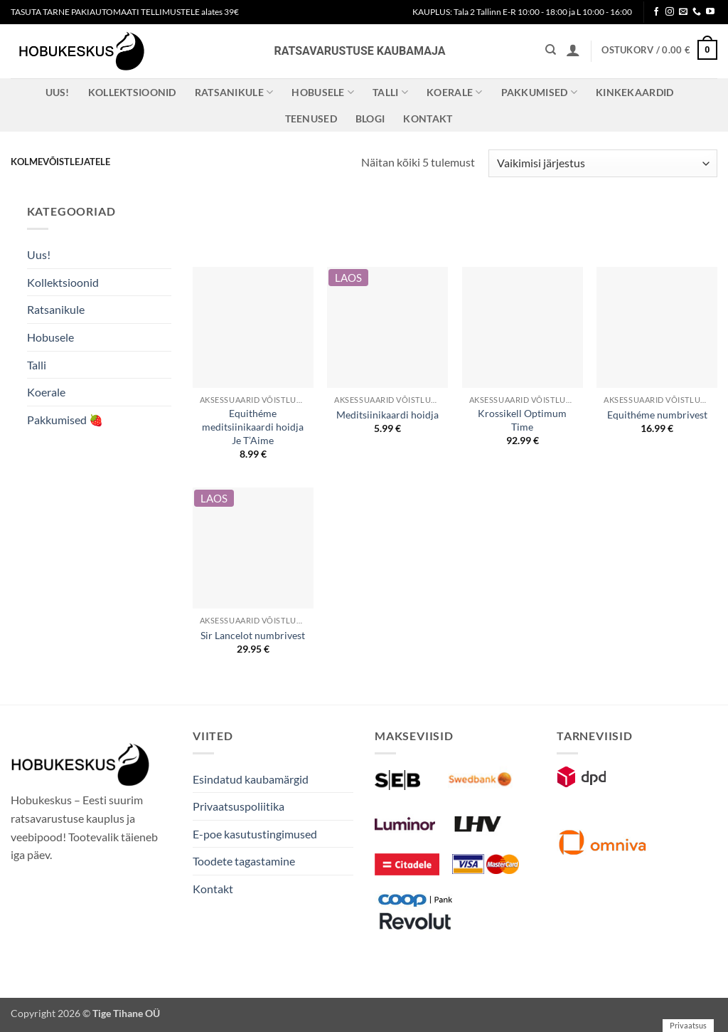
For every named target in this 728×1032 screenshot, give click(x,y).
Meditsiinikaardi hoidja (387, 415)
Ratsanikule (234, 92)
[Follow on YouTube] (710, 12)
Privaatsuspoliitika (238, 806)
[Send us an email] (683, 12)
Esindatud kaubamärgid (251, 779)
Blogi (370, 118)
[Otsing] (550, 49)
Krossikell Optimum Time (522, 420)
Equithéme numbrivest (657, 415)
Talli (390, 92)
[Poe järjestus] (602, 163)
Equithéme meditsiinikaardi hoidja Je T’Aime (253, 426)
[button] (573, 49)
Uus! (58, 92)
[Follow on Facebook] (656, 12)
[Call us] (696, 12)
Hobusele (322, 92)
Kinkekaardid (634, 92)
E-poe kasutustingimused (255, 834)
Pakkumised (539, 92)
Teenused (311, 118)
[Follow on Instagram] (669, 12)
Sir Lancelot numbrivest (252, 635)
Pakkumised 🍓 (65, 419)
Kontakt (427, 118)
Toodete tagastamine (244, 861)
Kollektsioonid (132, 92)
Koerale (455, 92)
